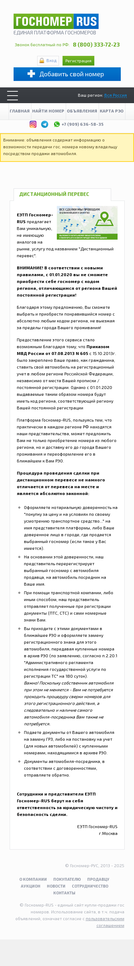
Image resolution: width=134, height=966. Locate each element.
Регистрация (78, 60)
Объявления (82, 110)
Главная (20, 110)
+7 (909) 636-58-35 (78, 123)
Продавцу (98, 879)
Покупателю (67, 879)
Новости (56, 886)
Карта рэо (112, 110)
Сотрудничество (90, 886)
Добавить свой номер (71, 74)
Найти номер (48, 110)
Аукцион (30, 886)
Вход (51, 60)
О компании (33, 879)
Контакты (64, 892)
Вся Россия (115, 94)
